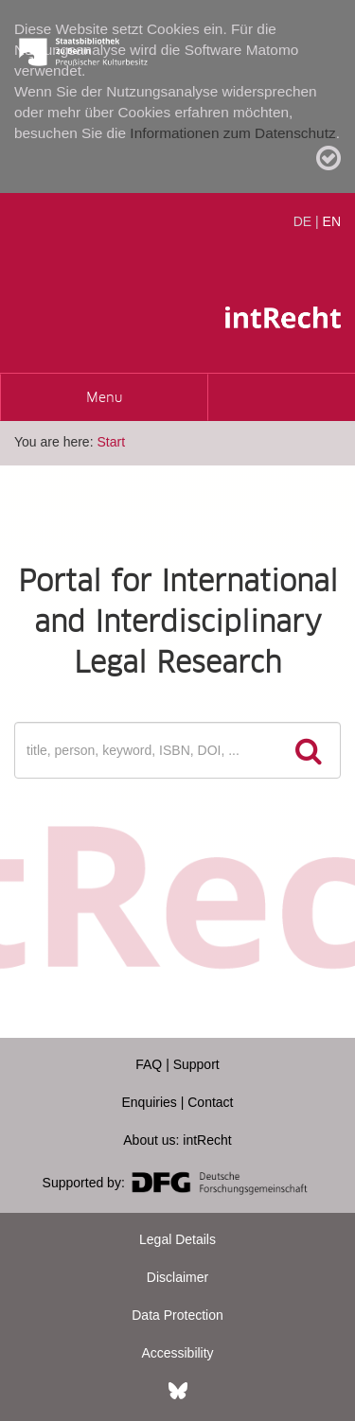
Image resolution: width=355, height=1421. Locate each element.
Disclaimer (177, 1277)
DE (302, 221)
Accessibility (177, 1352)
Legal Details (177, 1239)
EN (332, 221)
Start (111, 441)
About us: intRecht (177, 1140)
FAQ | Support (177, 1064)
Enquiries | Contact (177, 1102)
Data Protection (177, 1315)
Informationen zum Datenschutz (232, 133)
